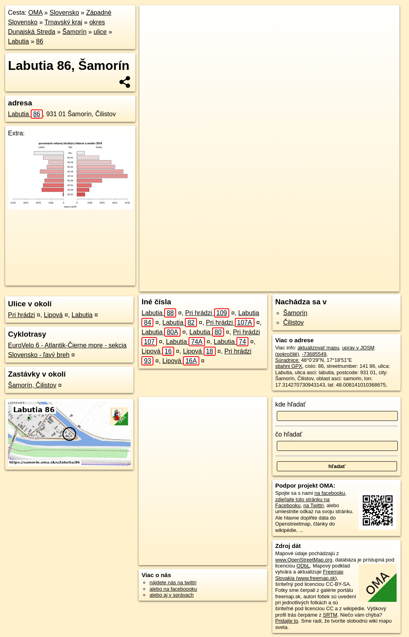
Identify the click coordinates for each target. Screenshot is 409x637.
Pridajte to (286, 621)
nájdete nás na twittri (172, 582)
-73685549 (314, 354)
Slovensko (64, 12)
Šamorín (74, 31)
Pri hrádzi (21, 315)
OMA (35, 12)
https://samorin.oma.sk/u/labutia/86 (360, 285)
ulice (100, 31)
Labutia (18, 41)
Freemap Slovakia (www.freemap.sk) (309, 575)
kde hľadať (290, 404)
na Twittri (313, 505)
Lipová (53, 315)
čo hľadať (288, 434)
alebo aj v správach (171, 595)
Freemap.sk (297, 285)
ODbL (303, 566)
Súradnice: (287, 360)
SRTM (330, 615)
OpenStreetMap (256, 285)
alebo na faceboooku (173, 589)
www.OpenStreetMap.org (303, 560)
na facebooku (329, 493)
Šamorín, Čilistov (32, 385)
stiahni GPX (288, 366)
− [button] (153, 31)
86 (39, 41)
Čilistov (293, 322)
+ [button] (153, 19)
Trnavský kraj (63, 22)
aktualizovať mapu (318, 348)
